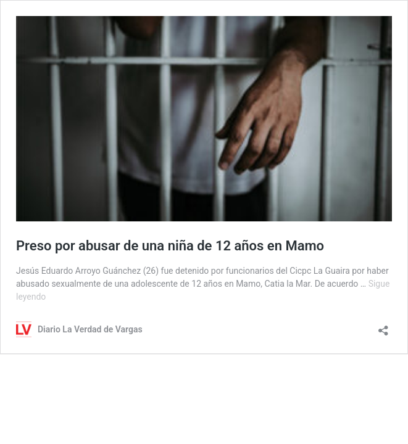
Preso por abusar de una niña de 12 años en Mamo (170, 245)
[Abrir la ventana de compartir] (383, 326)
